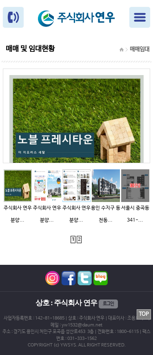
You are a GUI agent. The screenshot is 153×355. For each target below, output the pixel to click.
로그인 (108, 304)
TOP (144, 314)
